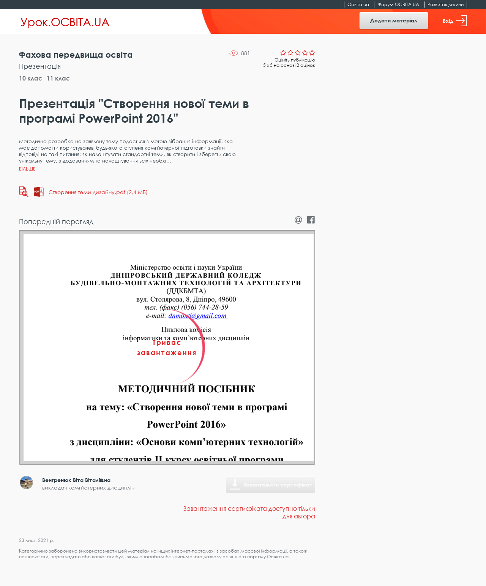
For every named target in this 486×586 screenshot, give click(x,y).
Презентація (40, 66)
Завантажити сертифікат (277, 484)
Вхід (455, 20)
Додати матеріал (393, 20)
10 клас (30, 78)
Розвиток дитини (446, 4)
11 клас (58, 78)
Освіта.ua (358, 4)
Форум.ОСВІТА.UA (398, 4)
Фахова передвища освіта (76, 54)
